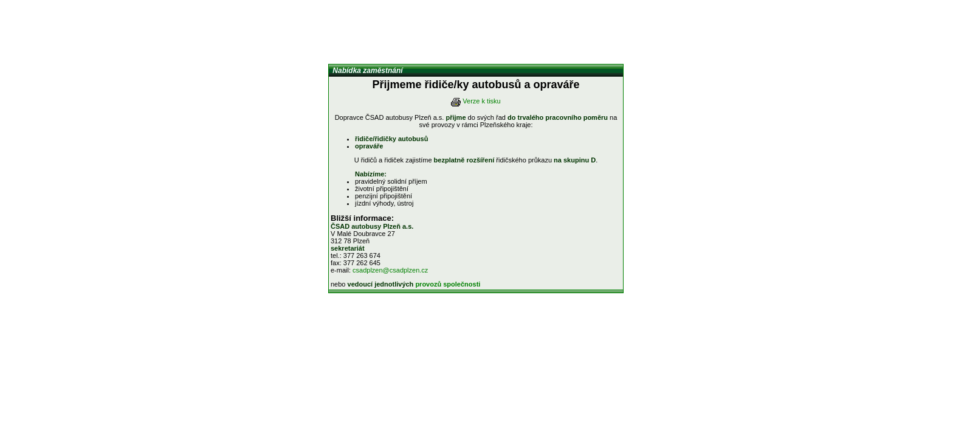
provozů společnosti (447, 284)
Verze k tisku (481, 101)
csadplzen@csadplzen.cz (390, 270)
